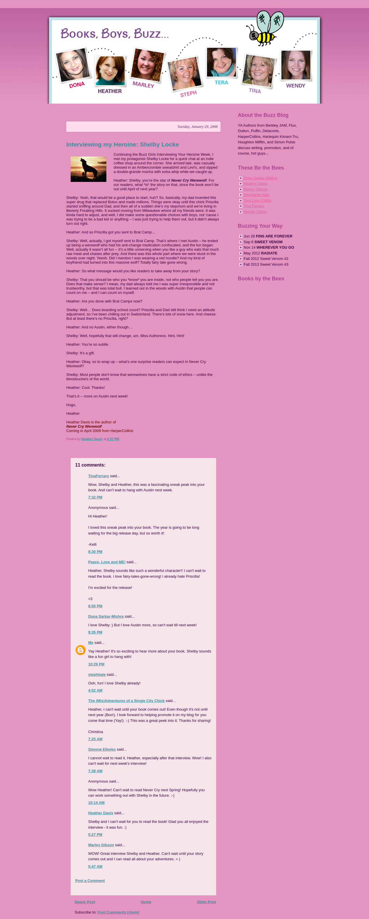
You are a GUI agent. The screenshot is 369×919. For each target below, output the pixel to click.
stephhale (97, 674)
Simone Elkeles (102, 749)
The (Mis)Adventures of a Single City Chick (126, 701)
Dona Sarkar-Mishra (106, 616)
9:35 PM (95, 632)
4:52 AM (95, 690)
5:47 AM (95, 866)
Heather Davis (100, 813)
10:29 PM (96, 664)
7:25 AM (95, 739)
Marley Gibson (101, 845)
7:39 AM (95, 771)
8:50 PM (95, 606)
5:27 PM (95, 834)
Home (146, 902)
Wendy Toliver (255, 212)
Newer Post (85, 902)
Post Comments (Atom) (118, 912)
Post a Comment (90, 880)
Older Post (206, 902)
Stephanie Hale (256, 195)
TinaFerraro (98, 476)
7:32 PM (95, 497)
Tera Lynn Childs (257, 200)
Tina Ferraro (254, 206)
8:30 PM (95, 551)
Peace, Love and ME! (106, 562)
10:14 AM (96, 802)
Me (90, 642)
